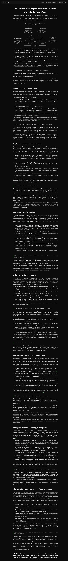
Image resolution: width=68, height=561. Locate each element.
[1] (36, 97)
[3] (38, 120)
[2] (33, 111)
